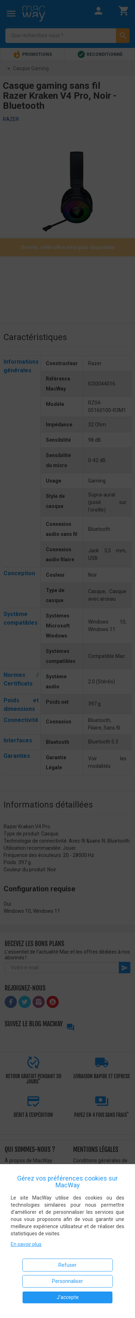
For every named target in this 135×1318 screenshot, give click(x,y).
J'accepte (68, 1297)
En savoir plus (26, 1244)
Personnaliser (67, 1281)
